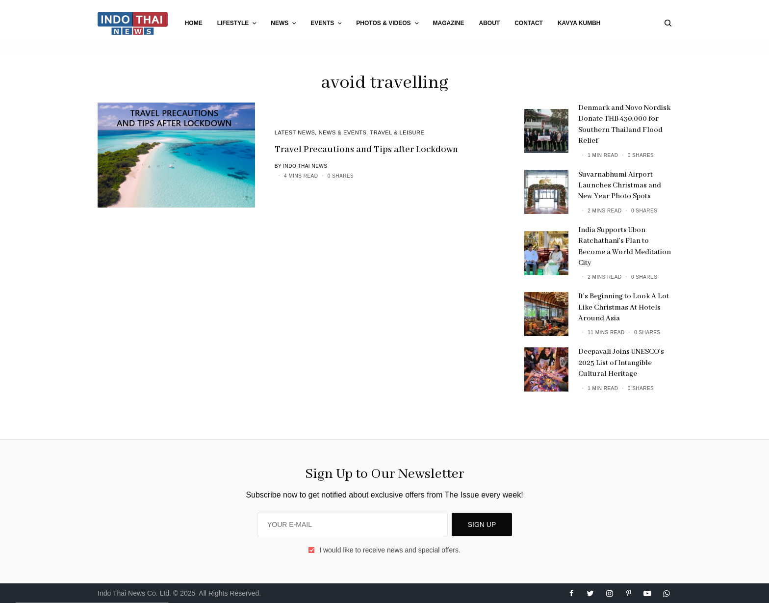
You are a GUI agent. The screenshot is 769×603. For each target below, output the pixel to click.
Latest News (295, 132)
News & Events (343, 132)
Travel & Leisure (397, 132)
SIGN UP (482, 524)
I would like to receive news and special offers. (390, 550)
